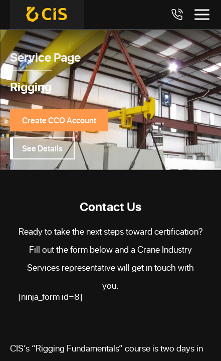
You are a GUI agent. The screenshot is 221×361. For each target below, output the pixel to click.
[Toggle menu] (202, 15)
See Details (42, 148)
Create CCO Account (59, 120)
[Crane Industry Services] (47, 14)
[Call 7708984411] (177, 15)
